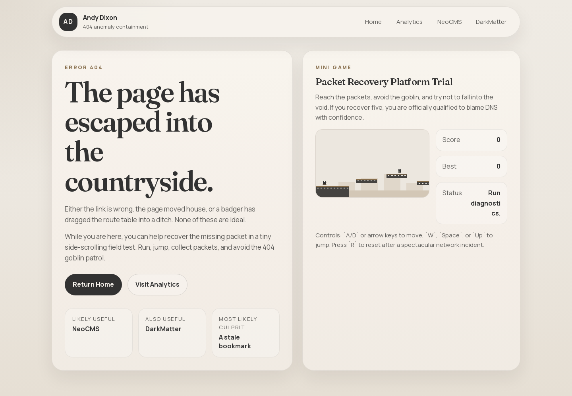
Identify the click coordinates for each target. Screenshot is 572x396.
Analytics (409, 21)
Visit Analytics (157, 284)
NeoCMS (449, 21)
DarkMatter (491, 21)
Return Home (93, 284)
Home (373, 21)
